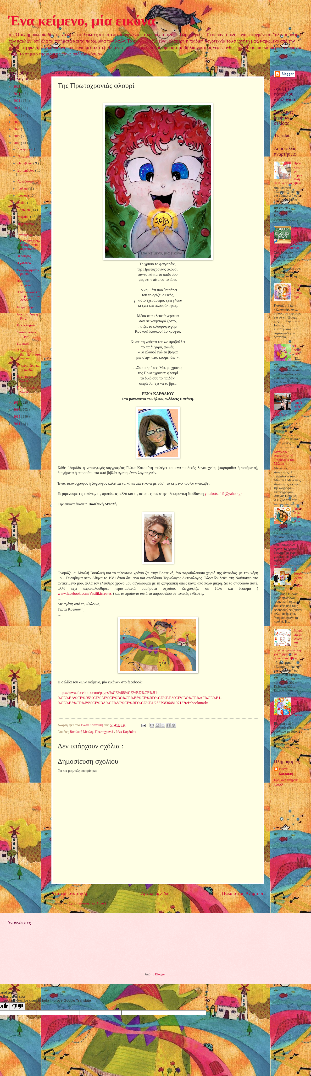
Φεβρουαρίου (26, 224)
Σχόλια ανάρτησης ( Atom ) (87, 903)
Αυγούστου (25, 181)
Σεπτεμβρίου (26, 170)
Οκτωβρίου (25, 163)
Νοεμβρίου (25, 156)
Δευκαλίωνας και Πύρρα (28, 334)
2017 (17, 402)
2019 (17, 136)
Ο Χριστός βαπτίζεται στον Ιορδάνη (29, 354)
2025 (17, 94)
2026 (17, 86)
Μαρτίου (23, 217)
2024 (17, 101)
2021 (17, 122)
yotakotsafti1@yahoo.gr (223, 494)
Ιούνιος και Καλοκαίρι (298, 291)
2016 (17, 409)
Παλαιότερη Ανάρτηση (243, 893)
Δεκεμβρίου (25, 149)
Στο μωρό (23, 343)
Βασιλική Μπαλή (82, 732)
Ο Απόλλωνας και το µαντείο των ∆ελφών (28, 296)
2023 (17, 108)
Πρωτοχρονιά (104, 732)
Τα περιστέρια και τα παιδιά (28, 367)
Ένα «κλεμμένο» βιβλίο (28, 272)
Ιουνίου (22, 195)
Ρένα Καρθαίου (126, 732)
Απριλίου (24, 210)
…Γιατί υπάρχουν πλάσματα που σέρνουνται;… (28, 245)
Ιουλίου (22, 188)
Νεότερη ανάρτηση (69, 893)
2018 (17, 143)
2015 (17, 416)
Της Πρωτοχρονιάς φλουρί (29, 389)
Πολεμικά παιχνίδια (24, 283)
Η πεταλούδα (297, 350)
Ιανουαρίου (25, 235)
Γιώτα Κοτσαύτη (286, 771)
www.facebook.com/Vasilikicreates (85, 593)
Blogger (160, 974)
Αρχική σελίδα (154, 893)
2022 (17, 115)
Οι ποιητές (24, 256)
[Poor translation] (17, 1006)
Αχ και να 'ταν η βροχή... (27, 316)
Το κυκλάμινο (26, 325)
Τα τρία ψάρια (26, 307)
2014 (17, 424)
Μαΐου (22, 203)
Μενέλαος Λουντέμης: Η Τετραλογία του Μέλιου (284, 458)
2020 (17, 129)
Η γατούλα (24, 263)
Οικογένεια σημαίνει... (298, 515)
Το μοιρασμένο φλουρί (27, 378)
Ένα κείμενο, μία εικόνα (81, 20)
